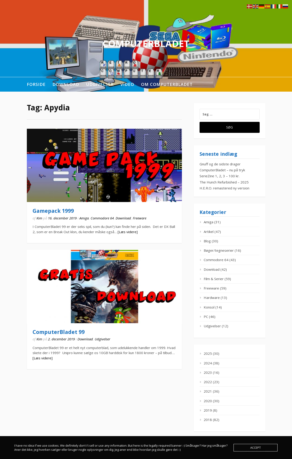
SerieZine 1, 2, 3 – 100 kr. (219, 176)
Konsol (209, 307)
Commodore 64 (102, 218)
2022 (208, 382)
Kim (39, 218)
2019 (208, 410)
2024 (208, 363)
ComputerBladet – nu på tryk (222, 170)
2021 (208, 391)
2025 (208, 353)
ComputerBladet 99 (59, 332)
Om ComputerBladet (167, 84)
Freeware (139, 218)
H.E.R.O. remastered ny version (224, 188)
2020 (208, 401)
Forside (36, 84)
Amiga (84, 218)
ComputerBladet (146, 43)
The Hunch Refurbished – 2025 (224, 182)
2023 (208, 372)
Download (66, 84)
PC (206, 316)
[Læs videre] (128, 232)
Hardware (212, 297)
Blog (207, 241)
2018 (208, 419)
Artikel (209, 231)
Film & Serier (214, 278)
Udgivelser (100, 84)
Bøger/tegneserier (219, 250)
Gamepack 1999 (53, 211)
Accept (255, 447)
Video (127, 84)
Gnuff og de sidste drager (220, 164)
